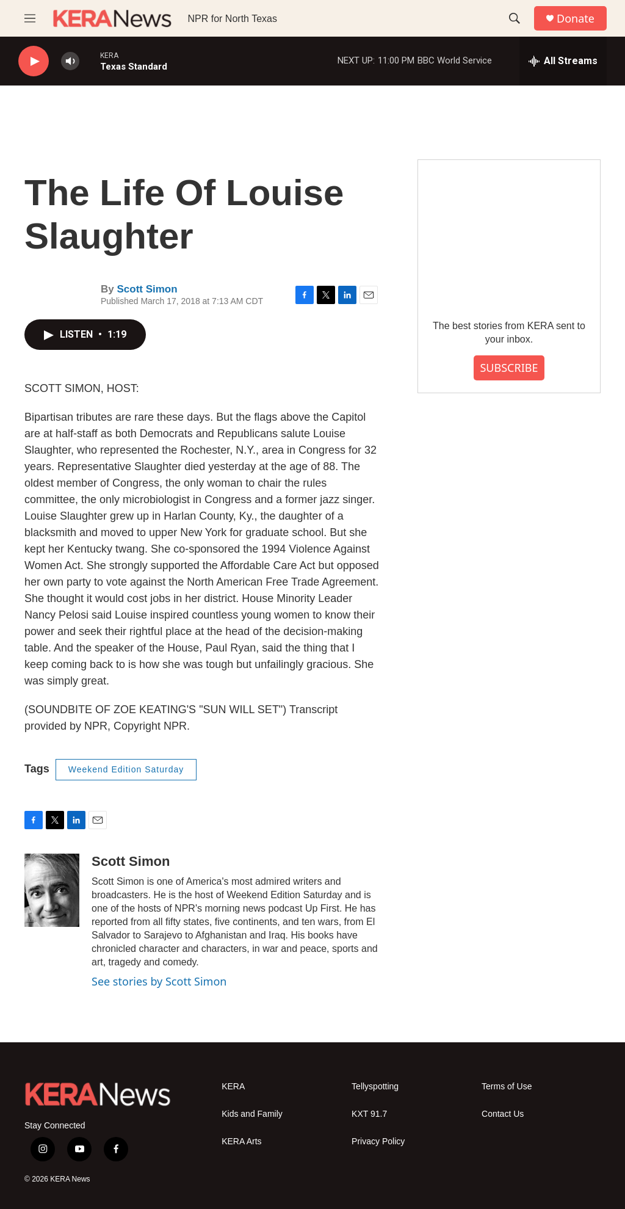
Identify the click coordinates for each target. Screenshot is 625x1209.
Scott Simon (147, 289)
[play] (33, 61)
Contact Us (503, 1114)
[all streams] (563, 61)
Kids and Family (252, 1114)
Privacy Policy (378, 1141)
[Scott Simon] (51, 890)
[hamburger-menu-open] (30, 18)
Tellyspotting (375, 1086)
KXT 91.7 (369, 1114)
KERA (233, 1086)
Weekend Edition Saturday (126, 769)
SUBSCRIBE (509, 367)
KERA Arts (241, 1141)
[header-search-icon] (514, 18)
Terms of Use (507, 1086)
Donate (575, 18)
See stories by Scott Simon (159, 981)
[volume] (70, 61)
